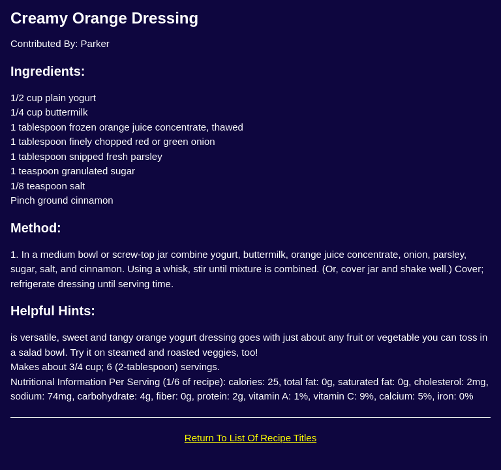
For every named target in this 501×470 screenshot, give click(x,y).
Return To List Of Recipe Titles (250, 437)
